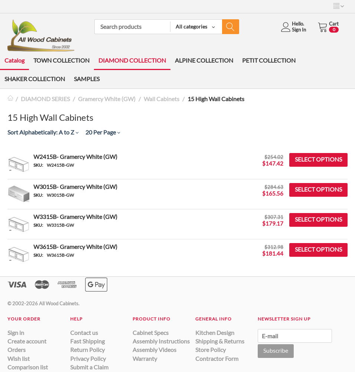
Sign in (15, 332)
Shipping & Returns (219, 341)
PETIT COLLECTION (269, 60)
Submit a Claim (89, 367)
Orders (16, 349)
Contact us (84, 332)
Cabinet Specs (151, 332)
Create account (26, 341)
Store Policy (210, 349)
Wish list (18, 358)
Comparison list (27, 367)
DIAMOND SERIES (45, 98)
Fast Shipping (87, 341)
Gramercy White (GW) (107, 98)
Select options (318, 159)
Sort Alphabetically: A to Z (42, 132)
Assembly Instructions (161, 341)
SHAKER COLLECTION (34, 78)
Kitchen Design (214, 332)
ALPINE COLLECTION (204, 60)
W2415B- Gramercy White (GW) (75, 156)
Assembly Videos (154, 349)
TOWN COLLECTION (61, 60)
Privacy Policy (88, 358)
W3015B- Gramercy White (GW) (75, 186)
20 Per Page (102, 132)
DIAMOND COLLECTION (132, 60)
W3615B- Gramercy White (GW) (75, 246)
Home (10, 98)
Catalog (14, 60)
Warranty (145, 358)
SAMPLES (87, 78)
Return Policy (87, 349)
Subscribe (275, 350)
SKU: (38, 165)
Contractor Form (216, 358)
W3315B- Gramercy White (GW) (75, 216)
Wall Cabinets (161, 98)
